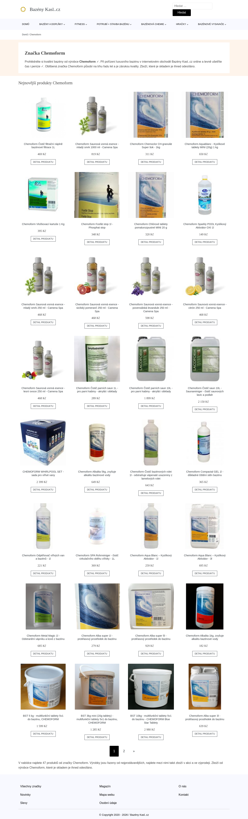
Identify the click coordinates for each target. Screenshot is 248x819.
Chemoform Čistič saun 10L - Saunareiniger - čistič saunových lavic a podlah (205, 391)
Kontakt (183, 794)
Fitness (80, 24)
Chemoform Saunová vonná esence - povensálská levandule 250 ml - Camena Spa (151, 308)
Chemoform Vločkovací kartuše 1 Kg (43, 224)
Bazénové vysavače (211, 24)
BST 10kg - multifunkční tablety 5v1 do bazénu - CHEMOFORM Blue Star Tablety (151, 719)
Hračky (181, 24)
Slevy (23, 802)
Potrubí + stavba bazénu (113, 24)
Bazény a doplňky (51, 24)
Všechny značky (30, 786)
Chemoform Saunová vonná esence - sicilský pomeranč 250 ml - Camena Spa (97, 308)
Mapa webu (107, 794)
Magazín (105, 786)
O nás (182, 786)
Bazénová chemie (152, 24)
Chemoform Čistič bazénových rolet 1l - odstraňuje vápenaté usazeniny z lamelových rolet (151, 475)
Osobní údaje (108, 802)
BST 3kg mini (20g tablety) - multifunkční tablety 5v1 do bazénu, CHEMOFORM (97, 719)
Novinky (25, 794)
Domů (25, 24)
